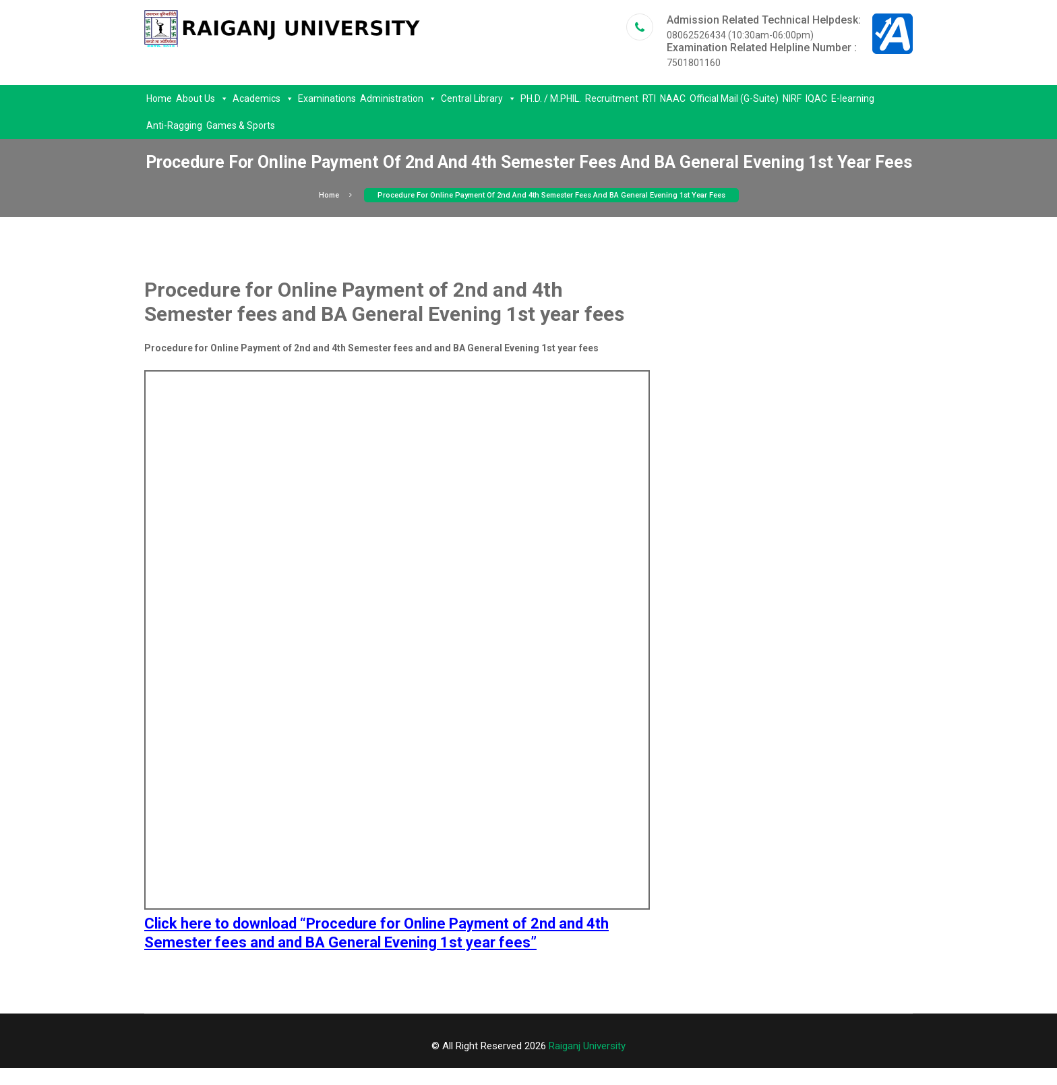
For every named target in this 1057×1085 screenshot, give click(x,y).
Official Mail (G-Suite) (734, 98)
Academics (263, 98)
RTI (649, 98)
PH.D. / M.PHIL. (550, 98)
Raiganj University (587, 1046)
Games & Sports (240, 125)
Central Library (478, 98)
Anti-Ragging (174, 125)
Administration (398, 98)
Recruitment (611, 98)
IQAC (816, 98)
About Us (202, 98)
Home (159, 98)
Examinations (327, 98)
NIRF (792, 98)
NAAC (673, 98)
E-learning (852, 98)
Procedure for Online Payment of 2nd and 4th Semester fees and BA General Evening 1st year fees (551, 195)
